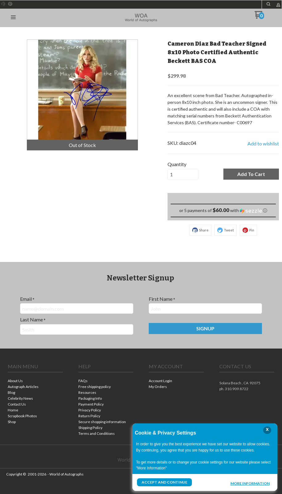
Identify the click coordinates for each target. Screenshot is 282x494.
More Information (250, 483)
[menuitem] (35, 381)
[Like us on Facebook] (3, 4)
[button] (268, 4)
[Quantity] (183, 174)
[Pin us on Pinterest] (10, 4)
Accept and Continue (164, 482)
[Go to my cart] (259, 17)
